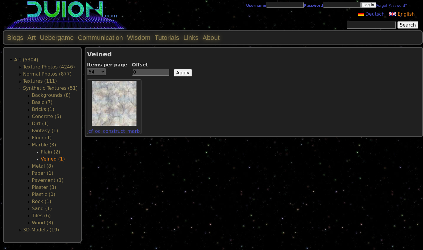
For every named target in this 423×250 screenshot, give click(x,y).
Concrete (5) (46, 116)
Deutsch (371, 14)
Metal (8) (42, 166)
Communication (100, 37)
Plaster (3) (44, 187)
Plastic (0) (43, 194)
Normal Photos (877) (47, 74)
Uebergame (57, 37)
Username (256, 6)
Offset (140, 65)
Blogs (15, 37)
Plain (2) (50, 152)
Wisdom (138, 37)
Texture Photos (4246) (49, 67)
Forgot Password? (391, 6)
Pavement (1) (48, 180)
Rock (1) (41, 201)
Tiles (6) (41, 215)
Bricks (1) (43, 109)
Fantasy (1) (45, 130)
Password (313, 6)
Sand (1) (42, 208)
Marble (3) (44, 145)
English (402, 14)
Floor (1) (42, 137)
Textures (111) (40, 81)
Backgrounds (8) (51, 95)
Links (190, 37)
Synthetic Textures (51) (50, 88)
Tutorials (166, 37)
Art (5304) (26, 60)
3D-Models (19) (41, 230)
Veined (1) (53, 159)
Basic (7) (42, 102)
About (211, 37)
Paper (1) (42, 173)
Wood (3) (42, 223)
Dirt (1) (40, 123)
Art (31, 37)
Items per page (107, 65)
